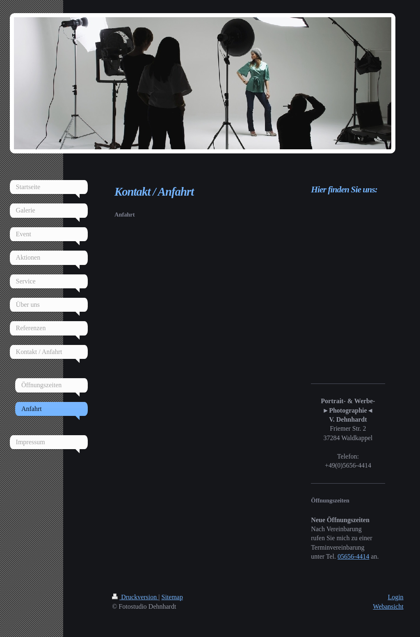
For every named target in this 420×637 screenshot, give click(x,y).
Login (395, 597)
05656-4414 (353, 556)
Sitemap (172, 597)
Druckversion (135, 597)
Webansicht (388, 606)
